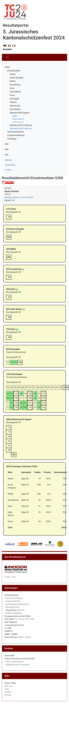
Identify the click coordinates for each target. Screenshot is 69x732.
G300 (7, 67)
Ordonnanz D (18, 119)
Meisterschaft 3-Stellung (21, 128)
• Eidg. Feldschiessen (14, 661)
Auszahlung (15, 84)
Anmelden (7, 49)
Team (7, 689)
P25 (6, 155)
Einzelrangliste (13, 70)
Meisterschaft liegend (19, 113)
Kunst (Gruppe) (16, 77)
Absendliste (10, 165)
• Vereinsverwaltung (13, 598)
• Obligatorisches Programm (17, 664)
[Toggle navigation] (7, 57)
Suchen (8, 170)
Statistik (8, 160)
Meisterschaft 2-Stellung (21, 125)
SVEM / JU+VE (24, 637)
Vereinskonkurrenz (15, 132)
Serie (12, 88)
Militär (12, 81)
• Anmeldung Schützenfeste (17, 604)
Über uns (8, 686)
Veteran (13, 102)
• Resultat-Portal (12, 607)
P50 (6, 149)
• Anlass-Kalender (12, 601)
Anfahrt (8, 692)
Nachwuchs (15, 106)
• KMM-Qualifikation (13, 613)
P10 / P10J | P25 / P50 (19, 619)
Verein (12, 74)
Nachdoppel (15, 109)
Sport (14, 116)
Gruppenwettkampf (16, 135)
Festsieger (12, 139)
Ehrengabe (14, 99)
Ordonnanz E (18, 122)
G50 (6, 144)
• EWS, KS (14, 610)
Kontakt (8, 695)
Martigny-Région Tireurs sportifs (19, 197)
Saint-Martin (15, 91)
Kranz (12, 95)
